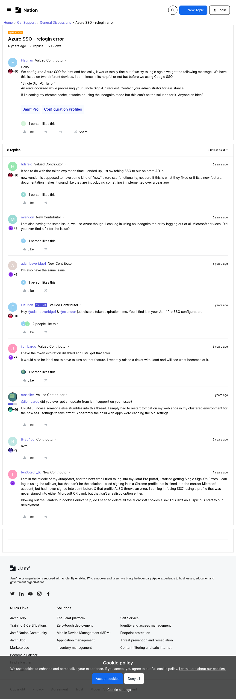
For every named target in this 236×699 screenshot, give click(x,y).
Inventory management (74, 647)
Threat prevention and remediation (146, 640)
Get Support (26, 22)
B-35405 (28, 439)
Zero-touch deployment (75, 625)
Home (8, 22)
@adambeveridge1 (42, 312)
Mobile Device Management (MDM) (84, 633)
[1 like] (38, 123)
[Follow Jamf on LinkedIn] (21, 593)
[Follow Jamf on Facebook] (48, 593)
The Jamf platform (71, 618)
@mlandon (68, 312)
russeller (27, 395)
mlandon (27, 217)
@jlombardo (30, 401)
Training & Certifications (28, 625)
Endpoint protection (135, 633)
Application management (75, 640)
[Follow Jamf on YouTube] (30, 593)
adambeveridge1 (33, 263)
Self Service (129, 618)
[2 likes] (39, 323)
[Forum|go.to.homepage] (26, 10)
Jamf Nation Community (28, 633)
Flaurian (27, 60)
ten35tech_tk (31, 472)
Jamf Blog (18, 640)
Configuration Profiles (63, 109)
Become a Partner (23, 655)
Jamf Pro (30, 109)
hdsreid (26, 164)
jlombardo (28, 346)
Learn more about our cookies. (202, 669)
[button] (9, 11)
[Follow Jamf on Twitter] (12, 594)
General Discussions (55, 22)
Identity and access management (145, 625)
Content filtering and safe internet (145, 647)
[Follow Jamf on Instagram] (39, 593)
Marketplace (19, 647)
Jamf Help (18, 618)
